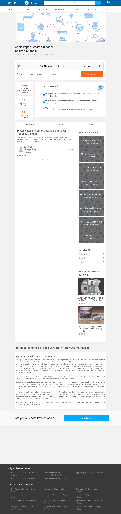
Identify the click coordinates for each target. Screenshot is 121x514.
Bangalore (91, 254)
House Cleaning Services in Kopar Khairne (24, 496)
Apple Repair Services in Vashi (23, 478)
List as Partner (86, 418)
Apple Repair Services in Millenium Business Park (53, 473)
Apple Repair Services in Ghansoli (89, 472)
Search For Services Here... (69, 3)
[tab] (9, 9)
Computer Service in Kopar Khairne (87, 490)
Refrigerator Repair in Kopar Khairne (87, 496)
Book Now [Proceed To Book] (92, 74)
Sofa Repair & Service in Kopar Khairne (55, 496)
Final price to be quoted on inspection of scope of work (69, 109)
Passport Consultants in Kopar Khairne (55, 507)
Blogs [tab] (61, 125)
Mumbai (34, 3)
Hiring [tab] (91, 125)
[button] (34, 3)
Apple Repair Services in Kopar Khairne (23, 473)
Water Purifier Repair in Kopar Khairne (88, 507)
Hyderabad (91, 258)
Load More (45, 160)
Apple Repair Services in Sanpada (56, 478)
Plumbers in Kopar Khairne (54, 489)
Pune (91, 262)
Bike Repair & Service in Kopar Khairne (23, 490)
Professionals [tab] (30, 125)
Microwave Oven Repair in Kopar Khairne (89, 502)
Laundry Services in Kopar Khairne (54, 502)
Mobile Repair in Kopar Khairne (23, 501)
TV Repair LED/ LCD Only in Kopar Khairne (22, 507)
